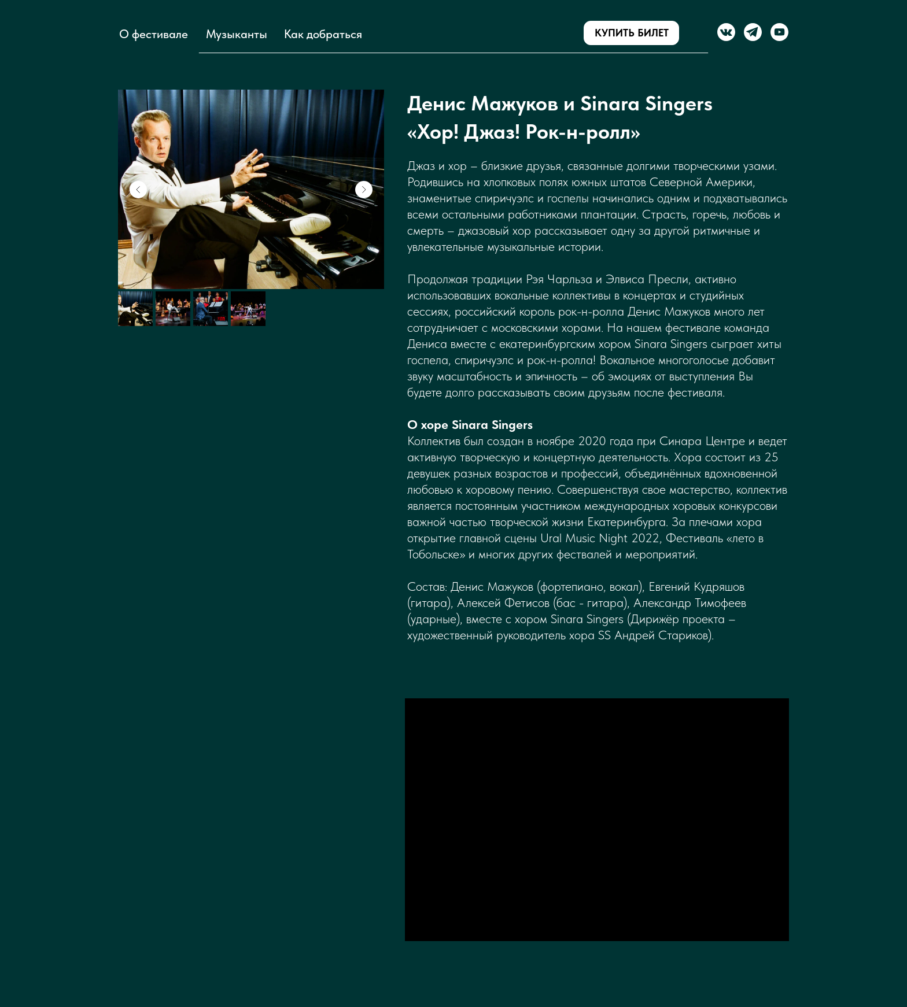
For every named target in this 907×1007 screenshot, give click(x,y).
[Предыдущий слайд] (138, 189)
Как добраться (323, 34)
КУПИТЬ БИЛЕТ (632, 33)
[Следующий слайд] (364, 189)
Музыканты (236, 34)
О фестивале (153, 34)
